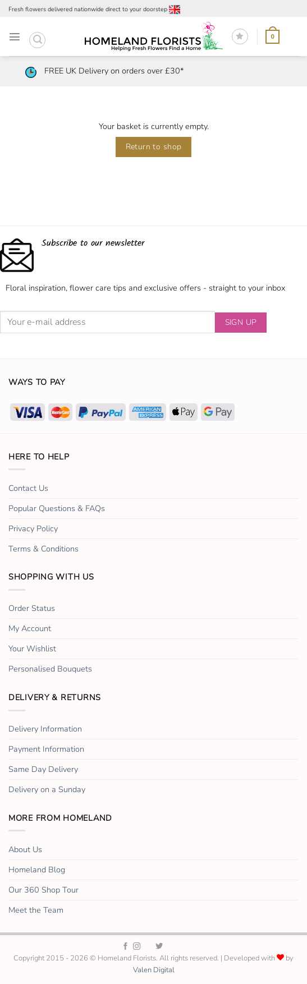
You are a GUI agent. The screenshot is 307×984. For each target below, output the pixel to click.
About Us (25, 849)
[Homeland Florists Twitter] (159, 946)
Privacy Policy (33, 528)
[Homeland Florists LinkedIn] (170, 946)
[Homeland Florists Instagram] (136, 946)
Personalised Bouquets (50, 668)
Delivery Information (45, 728)
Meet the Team (35, 910)
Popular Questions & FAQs (56, 508)
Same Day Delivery (43, 769)
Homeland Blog (36, 869)
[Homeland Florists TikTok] (148, 946)
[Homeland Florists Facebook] (125, 946)
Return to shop (154, 146)
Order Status (31, 608)
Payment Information (46, 749)
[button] (14, 36)
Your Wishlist (32, 648)
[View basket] (272, 37)
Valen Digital (154, 970)
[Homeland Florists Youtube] (181, 946)
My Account (29, 628)
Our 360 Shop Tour (43, 889)
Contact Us (28, 488)
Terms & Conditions (43, 548)
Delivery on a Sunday (46, 789)
